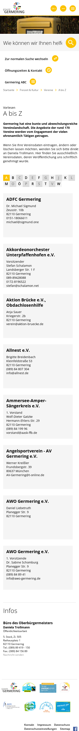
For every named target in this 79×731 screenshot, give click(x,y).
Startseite (8, 90)
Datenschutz (62, 725)
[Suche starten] (71, 42)
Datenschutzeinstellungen (40, 729)
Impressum (44, 725)
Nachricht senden (13, 655)
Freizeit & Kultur (29, 90)
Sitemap (65, 729)
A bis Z (62, 90)
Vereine (48, 90)
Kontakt (29, 725)
